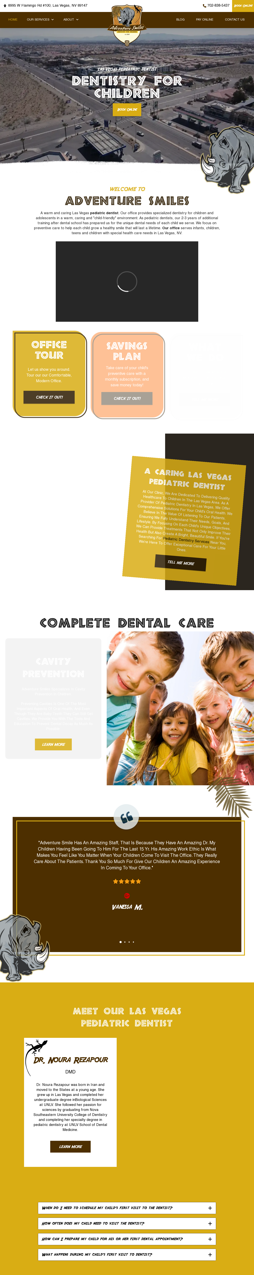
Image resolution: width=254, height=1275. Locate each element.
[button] (127, 1208)
